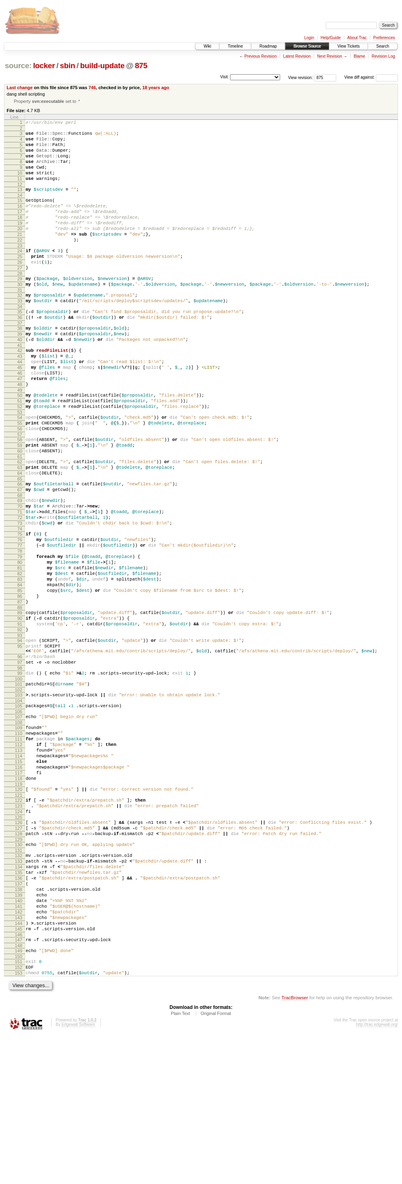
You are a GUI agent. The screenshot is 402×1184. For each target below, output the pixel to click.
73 (19, 593)
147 (18, 1082)
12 (19, 197)
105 (18, 807)
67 (19, 553)
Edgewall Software (78, 1173)
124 (18, 931)
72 (19, 586)
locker (44, 65)
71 (19, 579)
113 (18, 858)
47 (19, 424)
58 (19, 495)
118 (18, 893)
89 (19, 699)
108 (18, 826)
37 (19, 359)
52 (19, 457)
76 (19, 612)
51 (19, 450)
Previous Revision (260, 56)
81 (19, 646)
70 (19, 572)
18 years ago (155, 87)
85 (19, 673)
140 (18, 1036)
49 (19, 438)
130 (18, 969)
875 (141, 65)
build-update (102, 65)
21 (19, 255)
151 (18, 1106)
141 (18, 1042)
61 (19, 515)
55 (19, 476)
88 (19, 694)
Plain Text (180, 1161)
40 (19, 378)
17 (19, 228)
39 (19, 371)
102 (18, 789)
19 (19, 242)
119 (18, 900)
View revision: (300, 77)
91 (19, 713)
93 (19, 727)
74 (19, 599)
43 (19, 397)
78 (19, 625)
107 (18, 819)
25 (19, 281)
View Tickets (348, 46)
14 (19, 209)
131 (18, 975)
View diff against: (371, 77)
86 (19, 680)
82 (19, 653)
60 (19, 508)
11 (19, 190)
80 (19, 639)
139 (18, 1029)
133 (18, 988)
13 (19, 202)
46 (19, 417)
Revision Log (383, 56)
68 (19, 560)
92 (19, 720)
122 (18, 917)
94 (19, 732)
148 (18, 1089)
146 (18, 1077)
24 (19, 274)
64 (19, 534)
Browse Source (307, 46)
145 (18, 1070)
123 (18, 924)
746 (92, 87)
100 (18, 777)
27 (19, 295)
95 (19, 739)
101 (18, 783)
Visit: (224, 77)
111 (18, 845)
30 (19, 314)
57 (19, 489)
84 (19, 666)
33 (19, 333)
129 (18, 963)
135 (18, 1001)
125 (18, 938)
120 (18, 905)
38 (19, 364)
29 (19, 307)
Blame (359, 56)
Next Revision (329, 56)
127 (18, 950)
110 (18, 838)
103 (18, 795)
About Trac (356, 37)
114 (18, 865)
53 (19, 463)
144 (18, 1063)
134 (18, 994)
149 (18, 1094)
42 (19, 390)
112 (18, 852)
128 (18, 956)
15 (19, 214)
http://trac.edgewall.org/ (377, 1173)
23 (19, 269)
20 (19, 248)
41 (19, 384)
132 (18, 981)
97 (19, 758)
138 (18, 1022)
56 (19, 482)
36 (19, 352)
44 (19, 403)
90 (19, 706)
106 (18, 814)
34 (19, 340)
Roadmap (268, 46)
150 (18, 1101)
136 (18, 1008)
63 (19, 527)
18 (19, 235)
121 (18, 912)
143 (18, 1056)
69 (19, 565)
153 (18, 1120)
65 (19, 541)
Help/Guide (330, 37)
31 (19, 321)
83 (19, 660)
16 (19, 221)
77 (19, 618)
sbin (67, 65)
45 (19, 410)
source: (18, 65)
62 (19, 520)
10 (19, 183)
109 (18, 831)
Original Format (216, 1161)
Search (382, 46)
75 (19, 605)
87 (19, 687)
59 (19, 501)
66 (19, 546)
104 (18, 802)
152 (18, 1113)
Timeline (235, 46)
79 (19, 632)
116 (18, 879)
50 (19, 443)
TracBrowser (294, 1146)
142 (18, 1049)
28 (19, 302)
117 (18, 886)
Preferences (384, 37)
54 (19, 469)
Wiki (207, 46)
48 (19, 431)
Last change (20, 87)
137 (18, 1015)
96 (19, 752)
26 (19, 288)
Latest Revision (296, 56)
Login (309, 37)
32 (19, 326)
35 (19, 345)
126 (18, 943)
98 (19, 765)
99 (19, 770)
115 (18, 872)
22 (19, 262)
